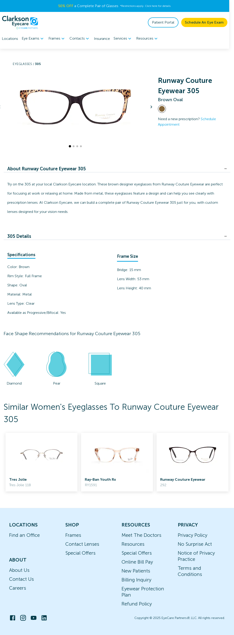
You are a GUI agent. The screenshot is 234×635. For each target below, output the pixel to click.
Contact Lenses (82, 544)
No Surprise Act (195, 544)
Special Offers (80, 553)
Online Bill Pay (137, 562)
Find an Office (24, 535)
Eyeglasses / (24, 64)
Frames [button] (57, 38)
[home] (20, 22)
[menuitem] (33, 38)
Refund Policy (137, 604)
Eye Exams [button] (33, 38)
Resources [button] (147, 38)
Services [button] (123, 38)
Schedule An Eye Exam (209, 22)
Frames (73, 535)
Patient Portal (168, 22)
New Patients (136, 571)
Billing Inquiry (136, 580)
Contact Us (21, 579)
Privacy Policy (192, 535)
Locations (10, 38)
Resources (133, 544)
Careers (17, 588)
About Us (19, 570)
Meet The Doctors (141, 535)
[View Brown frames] (162, 109)
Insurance (102, 38)
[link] (41, 462)
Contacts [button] (79, 38)
